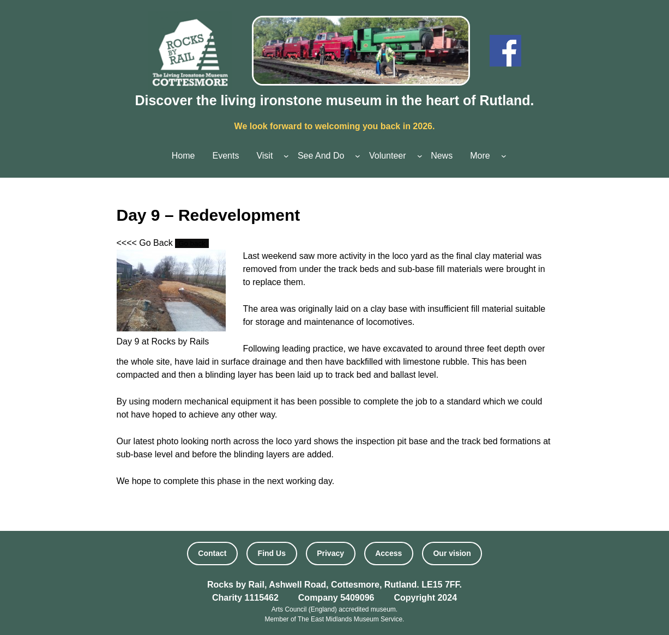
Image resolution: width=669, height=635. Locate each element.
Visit (264, 155)
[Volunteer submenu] (420, 156)
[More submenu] (504, 156)
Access (388, 553)
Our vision (452, 553)
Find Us (272, 553)
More (480, 155)
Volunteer (387, 155)
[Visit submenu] (286, 156)
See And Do (321, 155)
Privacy (330, 553)
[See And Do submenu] (357, 156)
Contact (212, 553)
